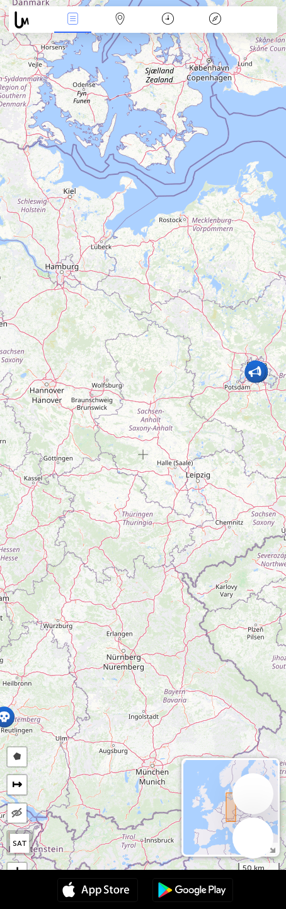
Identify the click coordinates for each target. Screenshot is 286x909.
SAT (20, 843)
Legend (215, 20)
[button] (255, 372)
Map (120, 20)
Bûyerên (72, 20)
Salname (167, 20)
